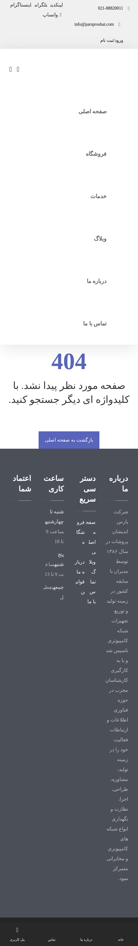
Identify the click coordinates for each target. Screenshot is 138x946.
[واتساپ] (53, 14)
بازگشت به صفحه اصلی (69, 439)
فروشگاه (80, 532)
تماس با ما (91, 591)
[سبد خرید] (10, 69)
